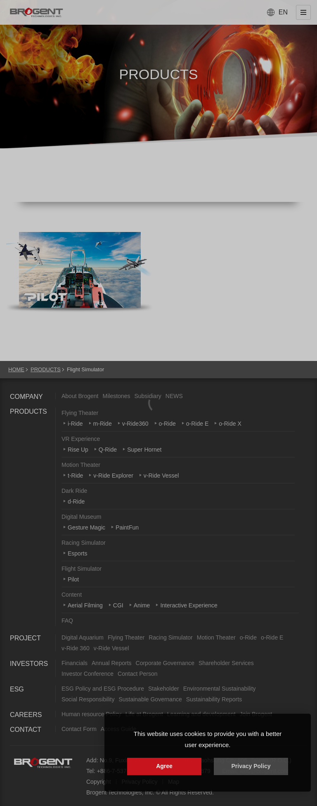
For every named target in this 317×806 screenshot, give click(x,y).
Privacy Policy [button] (251, 766)
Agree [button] (164, 766)
